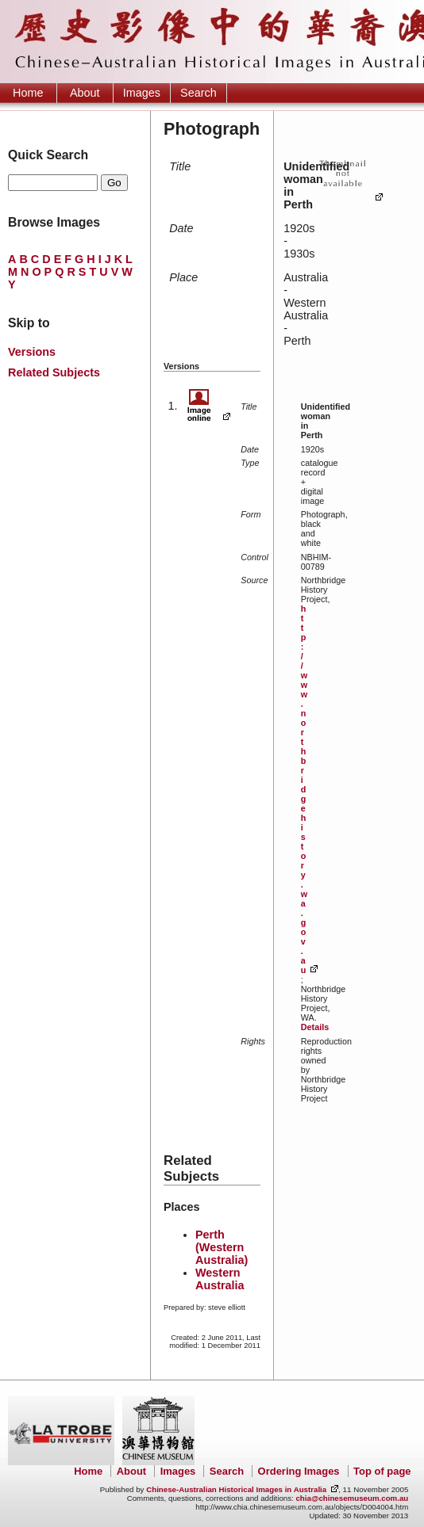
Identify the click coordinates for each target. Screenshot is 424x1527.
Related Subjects (54, 372)
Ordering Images (299, 1471)
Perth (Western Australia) (221, 1247)
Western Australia (220, 1279)
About (85, 92)
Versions (32, 351)
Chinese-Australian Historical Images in (236, 1489)
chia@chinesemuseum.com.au (351, 1498)
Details (315, 1027)
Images (141, 92)
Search (198, 92)
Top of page (382, 1471)
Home (28, 92)
